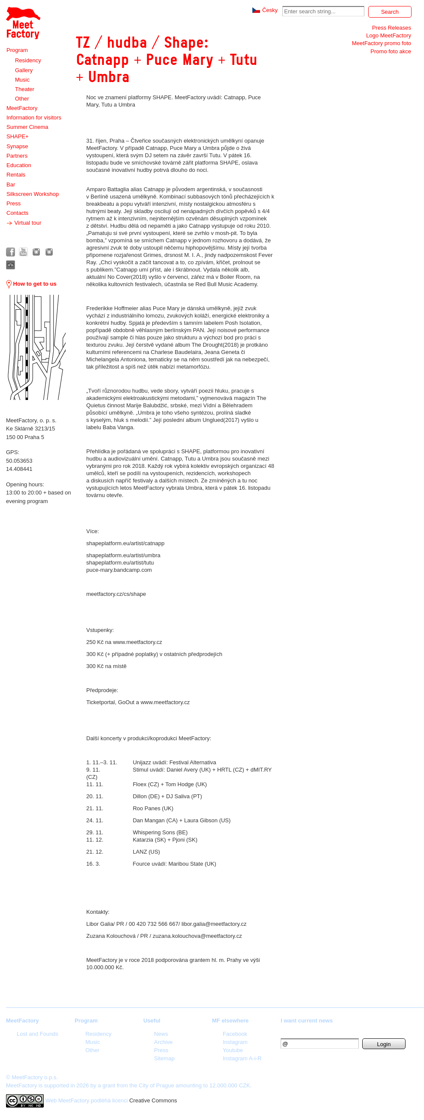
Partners (16, 156)
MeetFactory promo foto (381, 43)
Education (18, 165)
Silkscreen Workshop (32, 194)
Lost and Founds (37, 1034)
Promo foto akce (390, 51)
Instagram (235, 1042)
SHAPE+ (17, 136)
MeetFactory (21, 108)
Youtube (233, 1050)
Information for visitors (33, 117)
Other (22, 98)
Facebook (235, 1034)
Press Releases (391, 27)
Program (17, 50)
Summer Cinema (27, 127)
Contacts (17, 213)
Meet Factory (23, 23)
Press (13, 203)
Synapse (17, 146)
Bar (10, 184)
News (161, 1034)
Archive (163, 1042)
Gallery (24, 70)
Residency (28, 60)
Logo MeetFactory (388, 35)
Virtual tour (23, 223)
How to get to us (31, 284)
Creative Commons (153, 1100)
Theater (24, 89)
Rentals (15, 174)
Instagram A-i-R (242, 1058)
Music (22, 79)
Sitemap (164, 1058)
